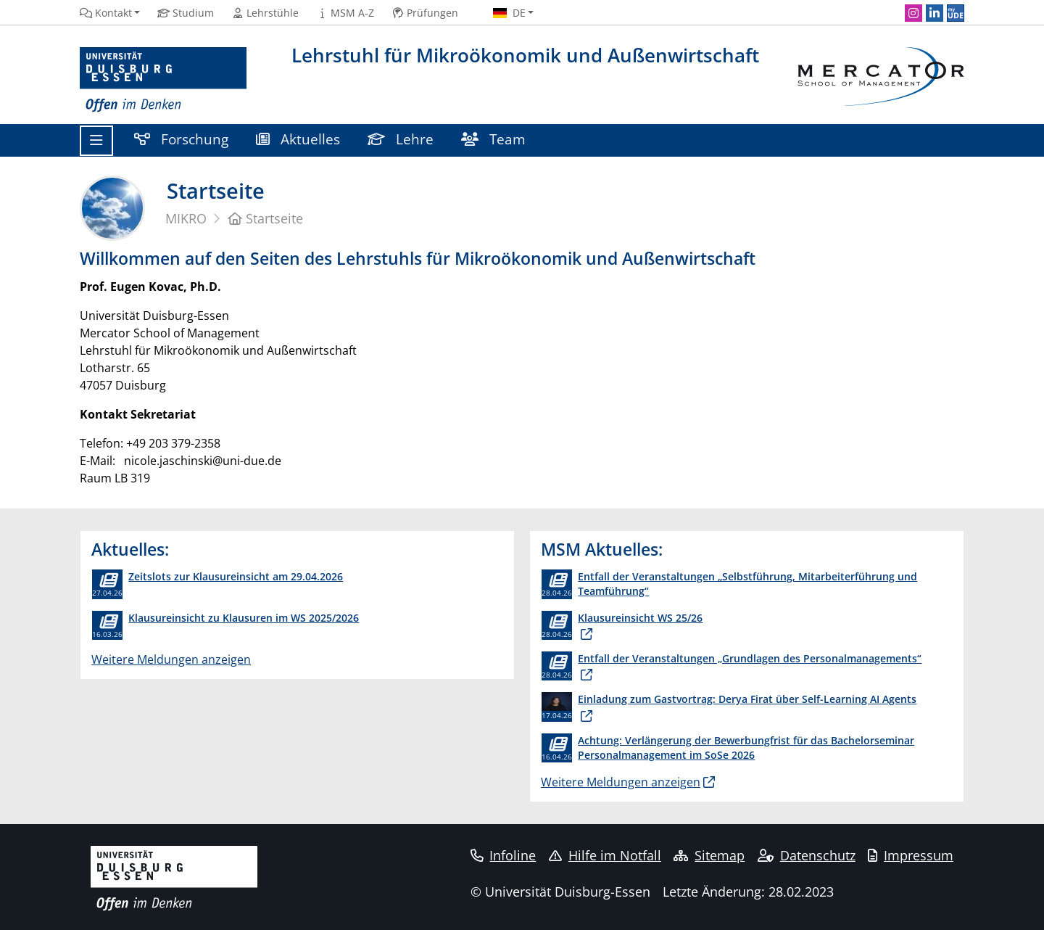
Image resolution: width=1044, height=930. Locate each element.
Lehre (401, 139)
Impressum (910, 855)
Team (493, 139)
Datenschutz (807, 855)
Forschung (181, 139)
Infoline (503, 855)
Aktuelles (298, 139)
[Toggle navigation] (96, 140)
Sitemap (709, 855)
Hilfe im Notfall (605, 855)
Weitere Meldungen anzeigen (171, 659)
